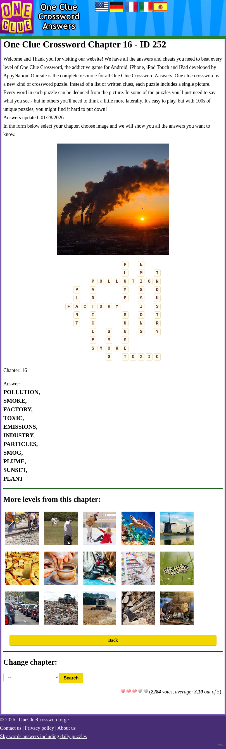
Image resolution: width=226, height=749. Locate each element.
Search (71, 678)
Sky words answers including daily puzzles (43, 736)
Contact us (11, 728)
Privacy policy (39, 728)
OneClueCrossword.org (42, 719)
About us (66, 728)
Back (113, 640)
